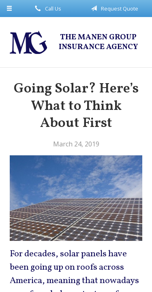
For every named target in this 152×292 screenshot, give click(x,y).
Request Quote (113, 8)
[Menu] (9, 8)
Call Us (46, 8)
